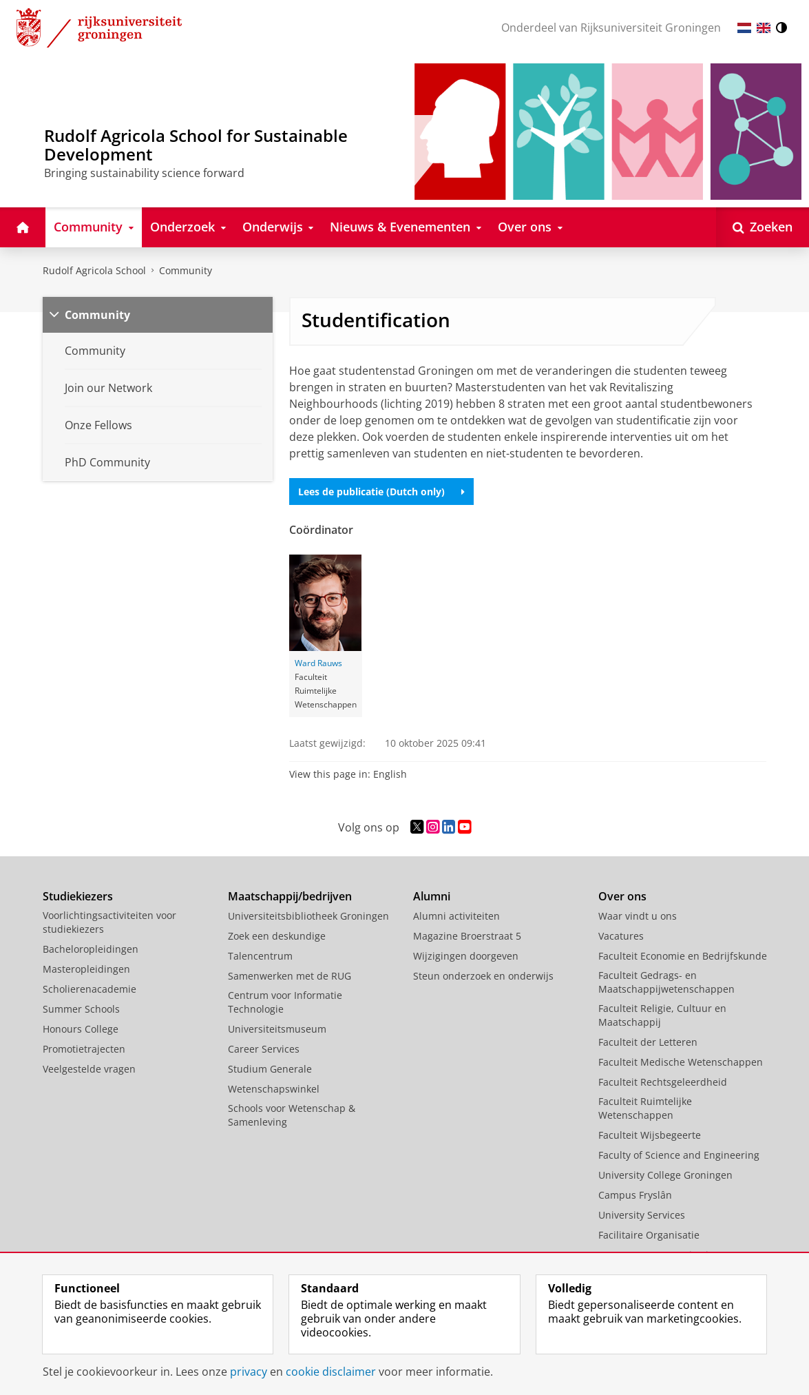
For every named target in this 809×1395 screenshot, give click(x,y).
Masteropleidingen (86, 968)
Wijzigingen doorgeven (465, 955)
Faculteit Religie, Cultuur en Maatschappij (662, 1015)
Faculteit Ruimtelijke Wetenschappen (645, 1108)
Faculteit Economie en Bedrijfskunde (682, 955)
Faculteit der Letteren (647, 1041)
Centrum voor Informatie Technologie (285, 1002)
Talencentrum (260, 955)
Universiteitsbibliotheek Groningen (308, 915)
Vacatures (621, 935)
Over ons (622, 896)
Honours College (80, 1028)
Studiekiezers (78, 896)
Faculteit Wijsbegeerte (649, 1134)
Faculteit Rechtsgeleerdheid (662, 1081)
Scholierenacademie (89, 988)
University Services (641, 1214)
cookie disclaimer (331, 1371)
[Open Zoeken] (762, 227)
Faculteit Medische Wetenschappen (680, 1061)
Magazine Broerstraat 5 (467, 935)
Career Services (264, 1048)
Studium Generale (270, 1068)
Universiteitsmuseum (277, 1028)
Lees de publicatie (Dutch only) (381, 491)
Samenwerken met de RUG (289, 975)
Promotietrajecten (84, 1048)
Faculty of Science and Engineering (678, 1154)
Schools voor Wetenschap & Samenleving (291, 1115)
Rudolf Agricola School (94, 270)
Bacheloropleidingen (90, 948)
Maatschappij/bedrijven (290, 896)
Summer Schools (81, 1008)
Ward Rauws (318, 663)
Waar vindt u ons (637, 915)
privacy (248, 1371)
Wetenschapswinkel (273, 1088)
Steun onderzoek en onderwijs (483, 975)
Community (185, 270)
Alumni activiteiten (456, 915)
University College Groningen (665, 1174)
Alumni (431, 896)
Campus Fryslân (635, 1194)
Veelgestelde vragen (89, 1068)
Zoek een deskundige (277, 935)
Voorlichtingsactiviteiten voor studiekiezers (109, 922)
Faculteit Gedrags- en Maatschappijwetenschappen (666, 982)
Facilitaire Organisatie (649, 1234)
